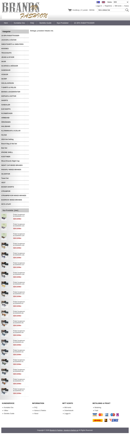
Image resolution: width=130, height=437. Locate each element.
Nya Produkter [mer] (10, 210)
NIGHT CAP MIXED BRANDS (12, 165)
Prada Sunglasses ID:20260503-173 (19, 215)
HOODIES (5, 49)
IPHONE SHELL (7, 152)
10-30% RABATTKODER (10, 36)
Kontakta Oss (8, 407)
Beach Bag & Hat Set (9, 144)
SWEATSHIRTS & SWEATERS (12, 44)
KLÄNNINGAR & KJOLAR (10, 131)
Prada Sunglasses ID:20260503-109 (19, 283)
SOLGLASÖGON (7, 83)
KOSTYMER (5, 157)
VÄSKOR (4, 74)
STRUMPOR (5, 191)
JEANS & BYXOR (7, 57)
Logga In (99, 6)
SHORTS (4, 100)
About (36, 413)
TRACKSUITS (6, 53)
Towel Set (5, 178)
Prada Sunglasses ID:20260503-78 (19, 389)
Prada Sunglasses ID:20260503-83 (19, 341)
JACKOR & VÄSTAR (8, 40)
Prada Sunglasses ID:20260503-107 (19, 263)
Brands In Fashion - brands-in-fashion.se (64, 430)
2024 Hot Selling (7, 139)
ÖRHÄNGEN (6, 122)
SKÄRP (4, 79)
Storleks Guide (9, 413)
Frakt (96, 410)
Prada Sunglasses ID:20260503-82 (19, 351)
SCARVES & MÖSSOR (9, 66)
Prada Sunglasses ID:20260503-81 (19, 360)
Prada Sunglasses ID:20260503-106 (19, 254)
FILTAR (4, 135)
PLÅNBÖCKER (6, 113)
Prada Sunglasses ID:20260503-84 (19, 331)
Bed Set (4, 148)
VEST (3, 183)
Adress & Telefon (40, 410)
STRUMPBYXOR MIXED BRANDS (13, 195)
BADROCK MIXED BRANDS (11, 200)
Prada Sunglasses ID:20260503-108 (19, 273)
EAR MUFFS (6, 109)
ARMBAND (5, 118)
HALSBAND (5, 126)
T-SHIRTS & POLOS (8, 87)
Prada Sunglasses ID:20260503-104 (19, 234)
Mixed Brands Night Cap (10, 161)
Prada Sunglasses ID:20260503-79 (19, 380)
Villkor (6, 410)
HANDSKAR (5, 70)
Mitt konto (118, 6)
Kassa (126, 6)
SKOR (3, 61)
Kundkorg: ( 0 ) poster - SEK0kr (84, 10)
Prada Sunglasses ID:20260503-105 (19, 244)
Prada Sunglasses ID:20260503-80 (19, 370)
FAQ (35, 407)
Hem (6, 23)
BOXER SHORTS (7, 187)
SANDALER (5, 105)
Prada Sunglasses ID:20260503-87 (19, 302)
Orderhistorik (68, 410)
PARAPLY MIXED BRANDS (11, 170)
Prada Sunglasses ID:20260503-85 (19, 322)
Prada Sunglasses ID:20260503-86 (19, 312)
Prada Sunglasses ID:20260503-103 (19, 225)
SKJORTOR (5, 174)
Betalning (98, 407)
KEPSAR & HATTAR (8, 96)
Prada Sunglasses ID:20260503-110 (19, 292)
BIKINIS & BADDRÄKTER (10, 92)
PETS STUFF (6, 204)
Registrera (108, 6)
